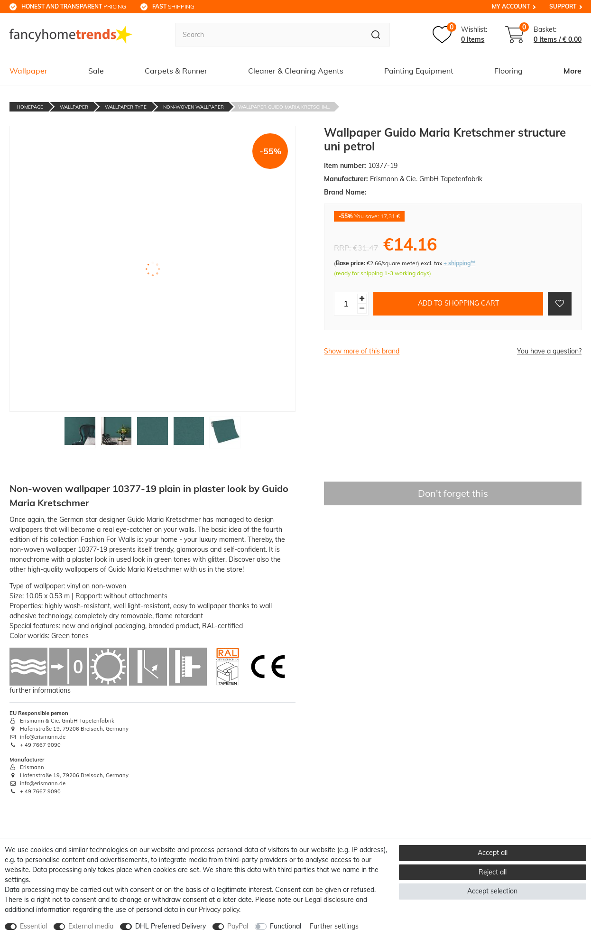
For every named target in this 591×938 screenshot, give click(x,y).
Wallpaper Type (126, 107)
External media (90, 926)
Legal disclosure (329, 899)
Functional (285, 926)
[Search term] (268, 34)
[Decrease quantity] (362, 309)
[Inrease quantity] (362, 299)
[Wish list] (460, 35)
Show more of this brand (361, 351)
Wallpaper (28, 70)
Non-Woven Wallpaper (193, 107)
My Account (511, 6)
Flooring (508, 70)
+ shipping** (459, 263)
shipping (173, 6)
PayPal (237, 926)
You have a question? (549, 351)
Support (562, 6)
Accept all (493, 852)
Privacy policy (219, 909)
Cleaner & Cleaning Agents (295, 70)
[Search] (376, 34)
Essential (33, 926)
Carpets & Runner (176, 70)
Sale (96, 70)
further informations (40, 690)
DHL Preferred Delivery (170, 926)
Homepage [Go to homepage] (30, 107)
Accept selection (492, 891)
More (572, 70)
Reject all (493, 872)
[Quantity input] (345, 303)
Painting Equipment (418, 70)
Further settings (334, 926)
